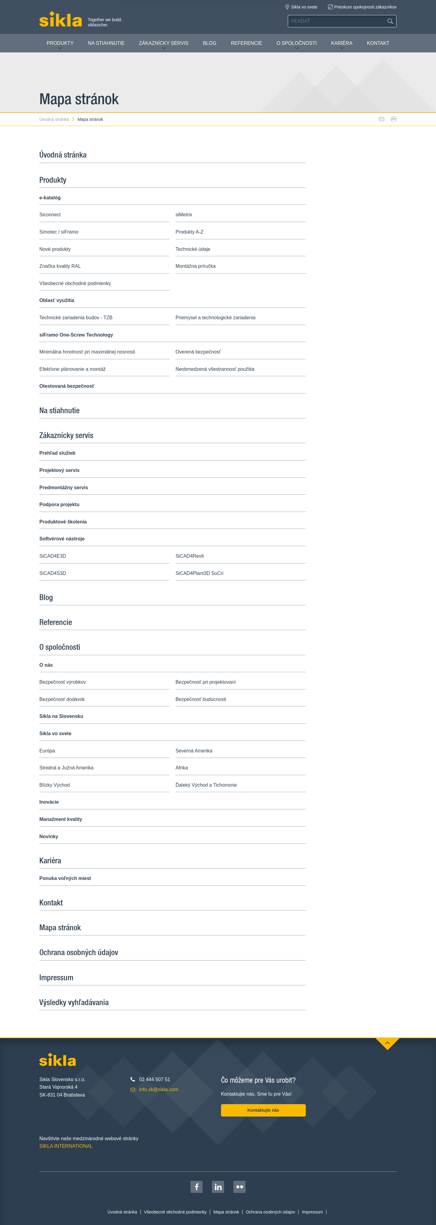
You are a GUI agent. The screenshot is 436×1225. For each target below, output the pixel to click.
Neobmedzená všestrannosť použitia (215, 369)
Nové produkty (55, 249)
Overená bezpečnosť (198, 351)
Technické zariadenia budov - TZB (76, 317)
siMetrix (184, 214)
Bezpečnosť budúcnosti (201, 699)
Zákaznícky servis (163, 46)
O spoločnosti (296, 46)
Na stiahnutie (106, 43)
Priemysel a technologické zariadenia (216, 317)
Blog (209, 43)
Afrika (182, 767)
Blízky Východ (54, 785)
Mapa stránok (90, 119)
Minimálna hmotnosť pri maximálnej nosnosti (87, 351)
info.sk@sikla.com (158, 1089)
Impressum (56, 977)
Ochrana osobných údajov (78, 952)
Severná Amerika (194, 750)
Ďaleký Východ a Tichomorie (206, 785)
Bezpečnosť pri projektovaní (206, 682)
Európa (47, 750)
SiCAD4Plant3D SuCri (199, 573)
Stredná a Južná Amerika (66, 767)
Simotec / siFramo (58, 231)
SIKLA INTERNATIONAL (66, 1146)
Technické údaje (193, 249)
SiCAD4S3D (52, 573)
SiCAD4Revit (190, 556)
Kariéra (341, 46)
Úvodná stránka (57, 119)
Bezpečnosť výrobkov (62, 682)
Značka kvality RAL (60, 266)
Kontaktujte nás (263, 1110)
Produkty (60, 46)
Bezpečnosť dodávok (62, 699)
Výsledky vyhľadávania (74, 1002)
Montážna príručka (196, 266)
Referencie (246, 43)
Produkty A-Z (189, 231)
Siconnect (50, 214)
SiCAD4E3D (52, 556)
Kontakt (378, 43)
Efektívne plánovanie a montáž (72, 369)
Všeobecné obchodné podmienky (75, 283)
